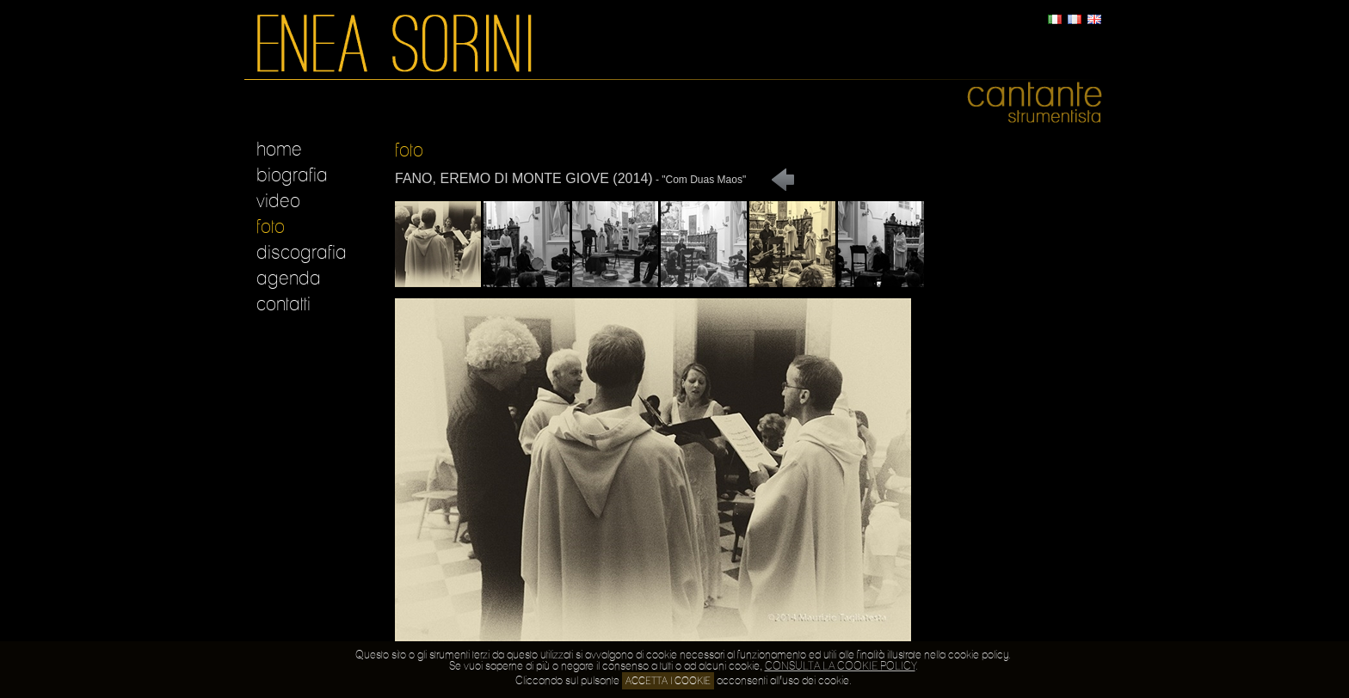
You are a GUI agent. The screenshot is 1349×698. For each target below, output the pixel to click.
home (279, 149)
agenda (288, 278)
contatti (283, 304)
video (278, 201)
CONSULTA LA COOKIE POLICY (840, 666)
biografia (292, 175)
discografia (301, 252)
